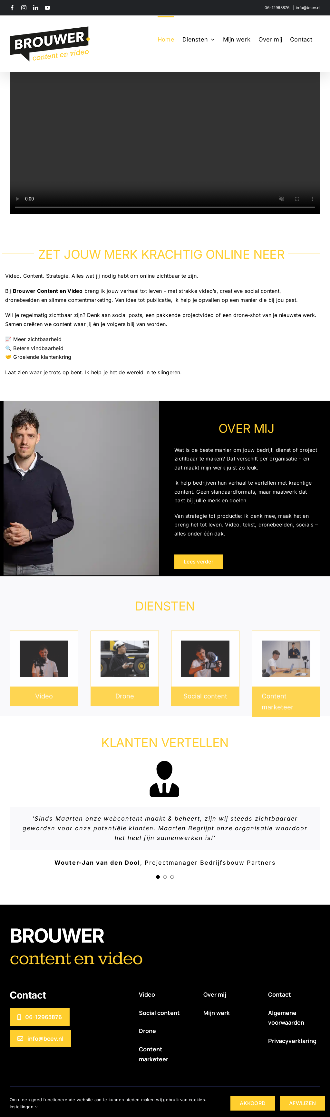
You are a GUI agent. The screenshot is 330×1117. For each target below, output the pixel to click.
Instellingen (23, 1106)
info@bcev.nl (308, 7)
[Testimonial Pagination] (158, 877)
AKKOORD (253, 1103)
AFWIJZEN (302, 1103)
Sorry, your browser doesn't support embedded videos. (165, 136)
